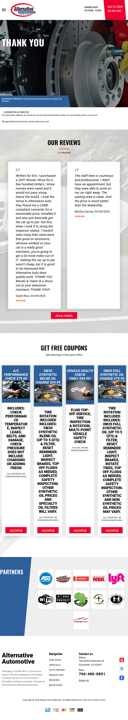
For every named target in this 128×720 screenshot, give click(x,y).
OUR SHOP (55, 660)
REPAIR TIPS (56, 675)
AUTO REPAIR (57, 670)
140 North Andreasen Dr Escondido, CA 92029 (40, 99)
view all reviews (64, 315)
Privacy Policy (98, 700)
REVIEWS (54, 680)
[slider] (64, 149)
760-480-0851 (114, 11)
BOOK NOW (55, 685)
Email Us (84, 680)
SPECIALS (55, 665)
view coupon (16, 530)
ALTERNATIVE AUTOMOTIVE (16, 112)
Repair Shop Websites (50, 700)
